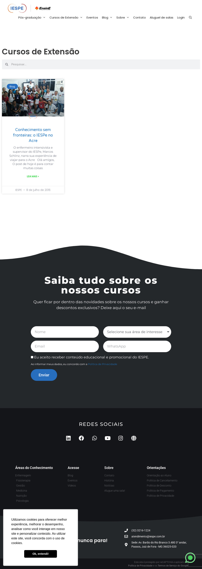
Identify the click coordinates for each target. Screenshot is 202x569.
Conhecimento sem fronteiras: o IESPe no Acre (33, 135)
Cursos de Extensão (67, 17)
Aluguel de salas (161, 17)
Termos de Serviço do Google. (173, 565)
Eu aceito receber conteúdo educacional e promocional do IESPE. (91, 357)
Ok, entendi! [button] (40, 553)
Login (181, 17)
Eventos (92, 17)
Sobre (123, 17)
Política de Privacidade (102, 364)
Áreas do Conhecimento (34, 468)
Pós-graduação (33, 17)
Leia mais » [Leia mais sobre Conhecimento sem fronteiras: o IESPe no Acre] (33, 176)
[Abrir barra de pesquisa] (190, 17)
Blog (108, 17)
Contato (139, 17)
